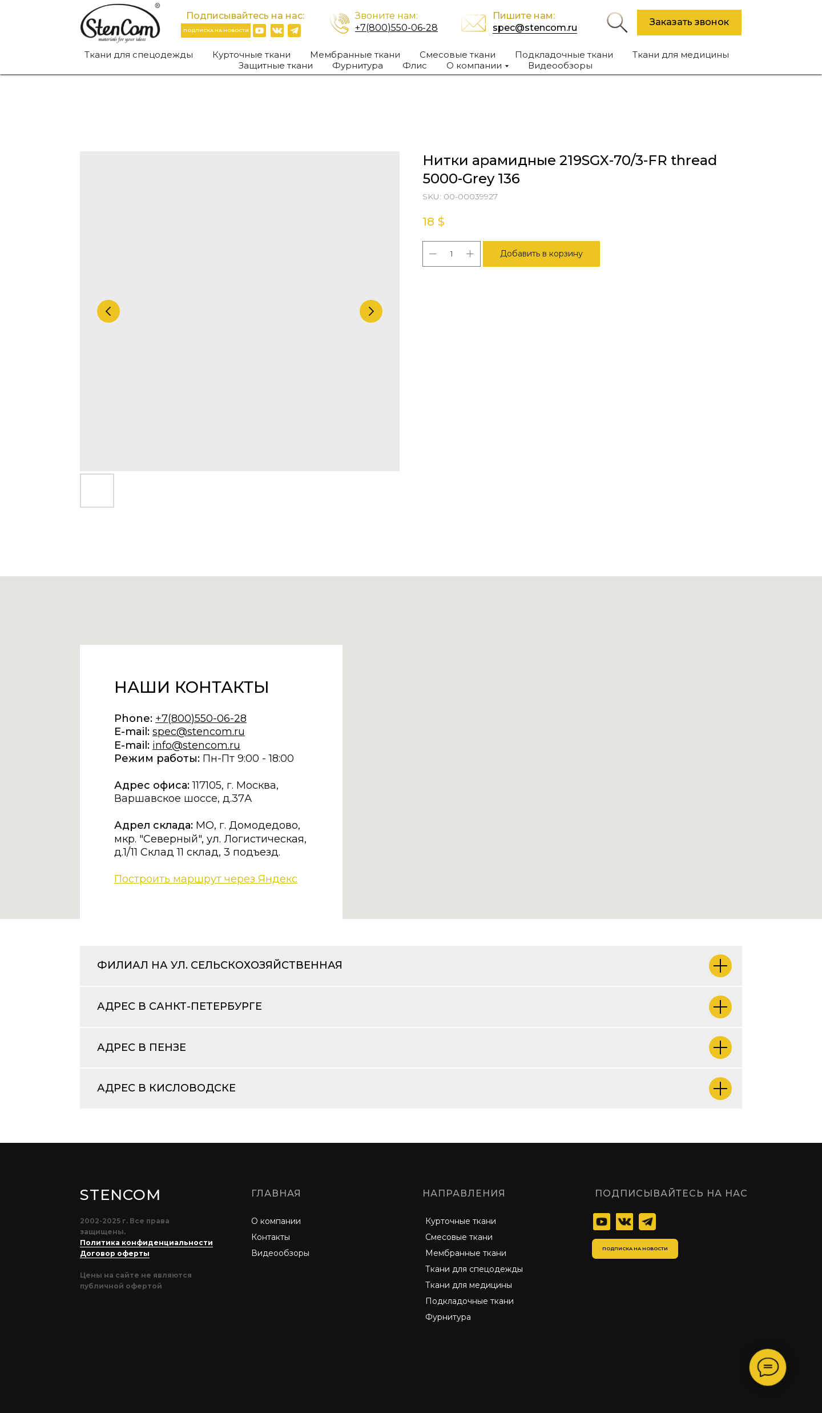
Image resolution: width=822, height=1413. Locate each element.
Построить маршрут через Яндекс (205, 879)
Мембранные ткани (355, 54)
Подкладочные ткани (564, 54)
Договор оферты (115, 1253)
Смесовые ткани (457, 54)
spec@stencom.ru (535, 27)
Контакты (270, 1237)
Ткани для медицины (680, 54)
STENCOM (120, 1195)
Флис (414, 65)
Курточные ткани (251, 54)
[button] (689, 22)
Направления (464, 1193)
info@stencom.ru (196, 745)
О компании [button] (474, 65)
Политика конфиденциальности (146, 1242)
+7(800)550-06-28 (396, 27)
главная (276, 1193)
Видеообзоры (560, 65)
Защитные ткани (276, 65)
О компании (276, 1221)
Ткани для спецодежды (138, 54)
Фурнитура (357, 65)
